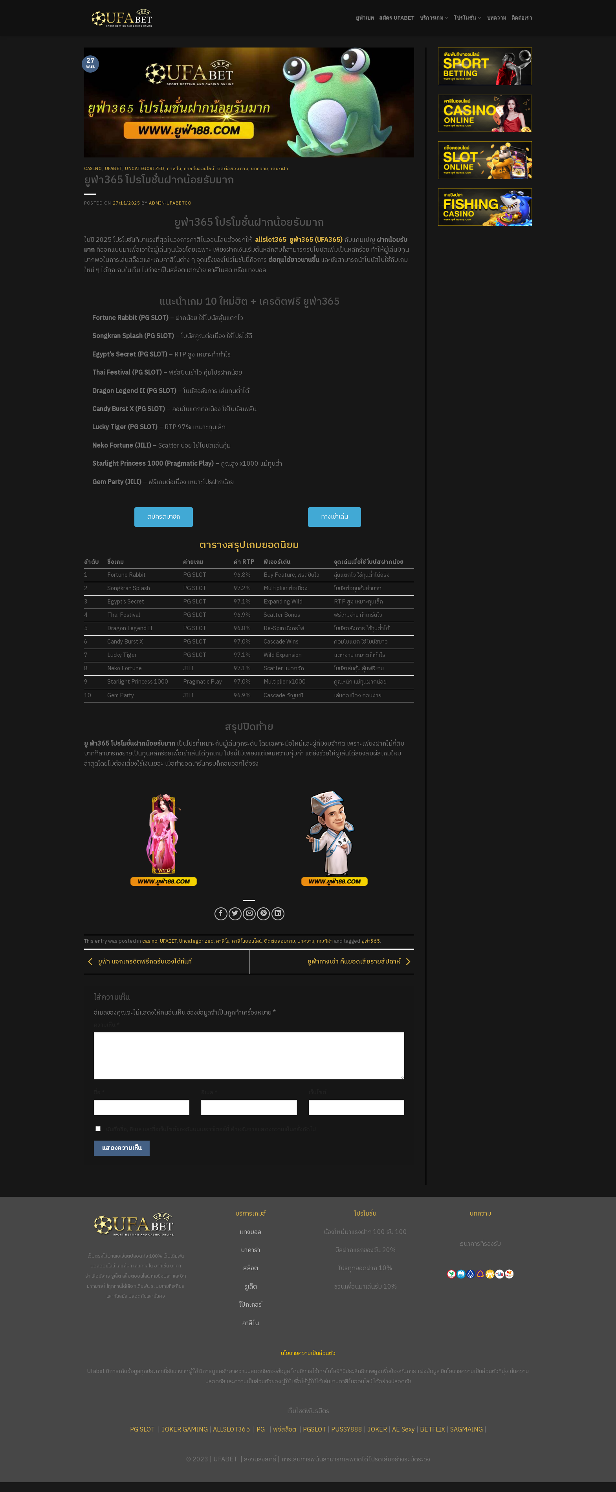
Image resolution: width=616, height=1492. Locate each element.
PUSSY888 (346, 1429)
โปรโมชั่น (467, 18)
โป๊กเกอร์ (250, 1305)
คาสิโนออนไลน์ (199, 168)
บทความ (496, 18)
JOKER (377, 1429)
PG (261, 1429)
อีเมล (209, 1092)
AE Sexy (403, 1429)
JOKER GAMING (184, 1429)
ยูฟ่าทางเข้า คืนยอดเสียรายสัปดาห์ (361, 961)
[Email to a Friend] (249, 913)
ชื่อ (99, 1092)
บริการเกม (434, 18)
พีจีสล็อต (285, 1429)
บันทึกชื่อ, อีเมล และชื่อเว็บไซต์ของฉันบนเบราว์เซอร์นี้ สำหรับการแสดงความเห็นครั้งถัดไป (211, 1129)
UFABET (113, 168)
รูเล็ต (250, 1287)
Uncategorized (144, 168)
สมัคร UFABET (396, 18)
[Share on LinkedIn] (277, 913)
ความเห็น (107, 1025)
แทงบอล (250, 1232)
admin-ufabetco (170, 203)
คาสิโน (174, 168)
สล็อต (250, 1268)
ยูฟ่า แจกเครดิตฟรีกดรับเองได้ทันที (138, 961)
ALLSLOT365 (231, 1429)
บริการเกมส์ (250, 1214)
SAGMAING (466, 1429)
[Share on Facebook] (220, 913)
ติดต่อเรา (522, 18)
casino (93, 168)
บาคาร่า (250, 1250)
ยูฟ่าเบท (365, 18)
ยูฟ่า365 (370, 941)
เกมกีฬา (279, 168)
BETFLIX (432, 1429)
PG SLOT (142, 1429)
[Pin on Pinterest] (263, 913)
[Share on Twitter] (235, 913)
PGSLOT (314, 1429)
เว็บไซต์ (317, 1092)
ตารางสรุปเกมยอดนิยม (249, 545)
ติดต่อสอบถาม (233, 168)
